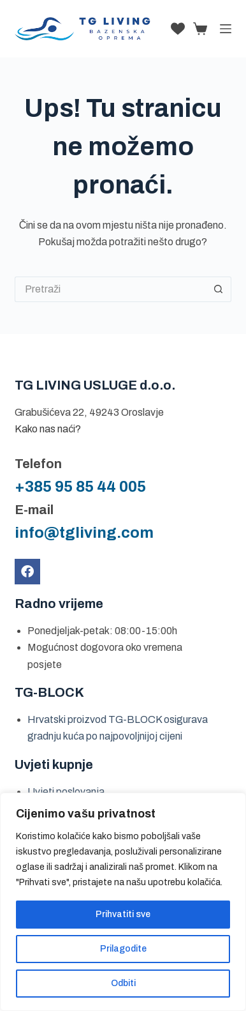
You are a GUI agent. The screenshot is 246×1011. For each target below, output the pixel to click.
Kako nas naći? (48, 428)
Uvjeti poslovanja (66, 791)
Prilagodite (123, 949)
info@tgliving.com (84, 532)
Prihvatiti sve (123, 914)
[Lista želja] (178, 29)
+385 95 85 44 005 (80, 486)
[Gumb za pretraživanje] (218, 289)
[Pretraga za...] (110, 289)
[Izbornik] (225, 28)
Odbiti (123, 983)
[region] (123, 902)
